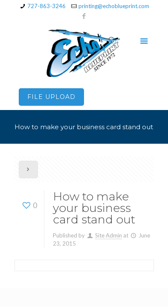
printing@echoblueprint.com (113, 6)
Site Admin (108, 235)
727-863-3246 (46, 6)
